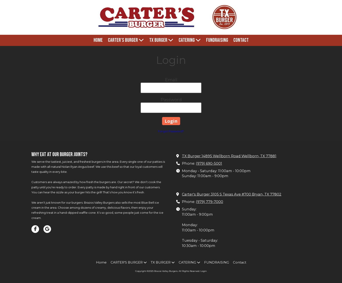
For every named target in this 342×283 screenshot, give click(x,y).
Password (171, 99)
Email (171, 79)
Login (203, 271)
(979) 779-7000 (209, 201)
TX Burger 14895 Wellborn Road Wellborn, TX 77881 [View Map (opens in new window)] (229, 156)
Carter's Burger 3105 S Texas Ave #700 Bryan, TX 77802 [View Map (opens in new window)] (231, 194)
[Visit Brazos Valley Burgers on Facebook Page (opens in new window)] (35, 229)
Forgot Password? (171, 131)
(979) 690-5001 (209, 163)
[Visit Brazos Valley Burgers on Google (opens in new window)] (47, 229)
